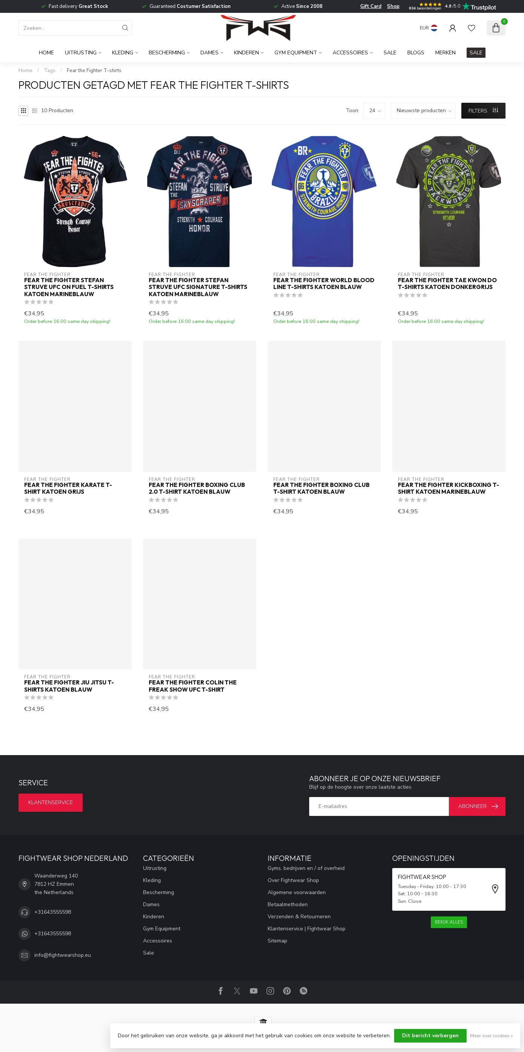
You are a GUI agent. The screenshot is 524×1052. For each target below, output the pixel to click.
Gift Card (370, 6)
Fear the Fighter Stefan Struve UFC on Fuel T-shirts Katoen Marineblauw (69, 287)
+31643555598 (52, 912)
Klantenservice (50, 802)
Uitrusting (81, 52)
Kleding (122, 52)
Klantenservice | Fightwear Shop (306, 928)
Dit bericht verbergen (430, 1035)
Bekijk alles (449, 922)
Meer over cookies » (491, 1035)
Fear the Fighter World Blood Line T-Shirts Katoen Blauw (324, 283)
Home (46, 52)
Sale (390, 52)
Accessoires (350, 52)
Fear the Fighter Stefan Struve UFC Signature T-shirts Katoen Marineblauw (198, 287)
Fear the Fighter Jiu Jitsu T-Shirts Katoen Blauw (69, 686)
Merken (445, 52)
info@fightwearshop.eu (62, 955)
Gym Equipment (295, 52)
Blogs (415, 52)
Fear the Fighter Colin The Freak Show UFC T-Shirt (193, 686)
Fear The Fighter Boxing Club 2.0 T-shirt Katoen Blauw (197, 488)
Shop (393, 6)
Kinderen (246, 52)
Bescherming (167, 52)
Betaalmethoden (288, 904)
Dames (209, 52)
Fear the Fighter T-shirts (94, 70)
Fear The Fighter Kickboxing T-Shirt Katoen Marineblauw (448, 488)
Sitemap (277, 940)
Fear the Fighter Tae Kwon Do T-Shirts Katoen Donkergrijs (447, 283)
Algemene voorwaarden (297, 892)
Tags (49, 70)
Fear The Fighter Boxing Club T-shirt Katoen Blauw (321, 488)
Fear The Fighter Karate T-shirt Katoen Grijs (68, 488)
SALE (476, 52)
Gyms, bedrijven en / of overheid (306, 868)
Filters (483, 110)
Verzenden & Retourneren (299, 916)
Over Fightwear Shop (293, 880)
